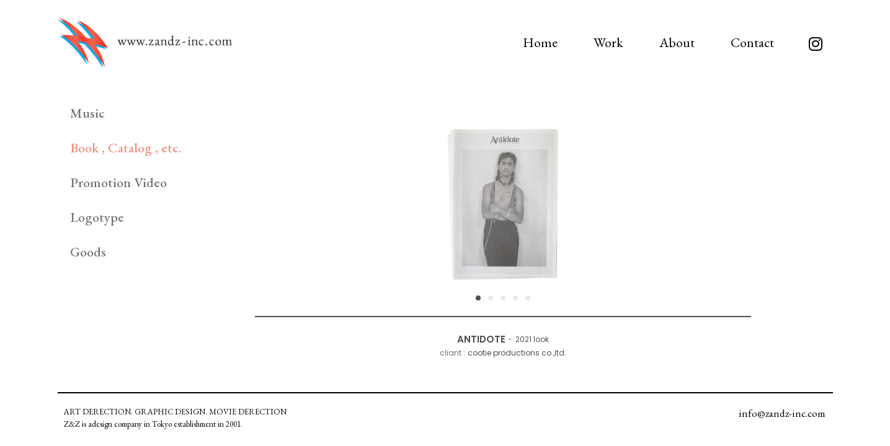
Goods (88, 252)
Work (608, 42)
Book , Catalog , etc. (125, 148)
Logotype (97, 217)
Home (540, 42)
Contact (752, 42)
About (677, 42)
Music (87, 113)
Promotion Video (118, 182)
